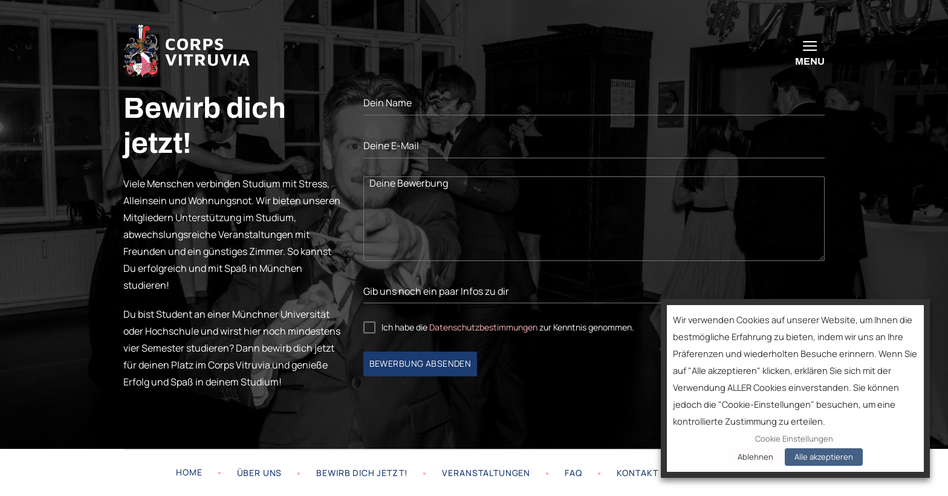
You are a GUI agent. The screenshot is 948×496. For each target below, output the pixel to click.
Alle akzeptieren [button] (823, 456)
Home (189, 472)
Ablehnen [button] (755, 456)
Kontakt (637, 473)
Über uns (259, 473)
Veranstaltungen (486, 473)
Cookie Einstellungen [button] (794, 438)
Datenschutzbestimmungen (483, 327)
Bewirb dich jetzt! (361, 473)
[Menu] (810, 51)
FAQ (573, 473)
